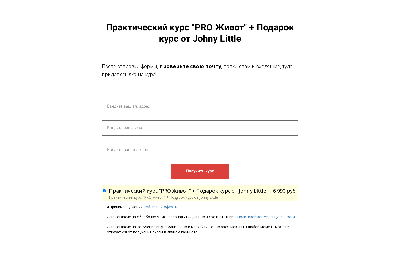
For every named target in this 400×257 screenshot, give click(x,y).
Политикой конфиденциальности (266, 216)
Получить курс (200, 171)
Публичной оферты (161, 206)
